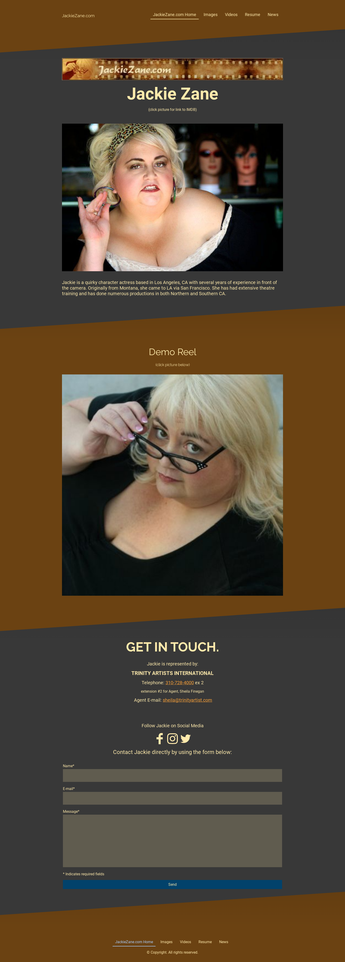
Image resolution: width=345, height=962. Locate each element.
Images (211, 14)
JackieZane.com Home (174, 14)
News (273, 14)
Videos (231, 14)
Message (71, 811)
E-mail (69, 789)
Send (172, 884)
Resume (252, 14)
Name (68, 766)
